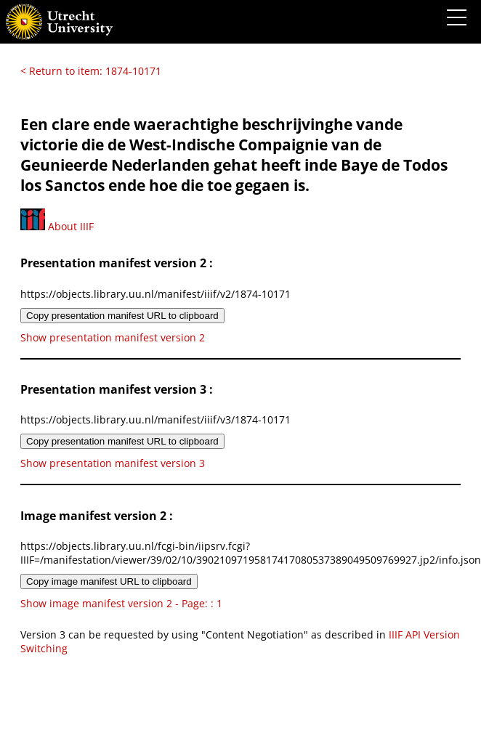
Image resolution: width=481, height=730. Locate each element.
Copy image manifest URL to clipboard (109, 581)
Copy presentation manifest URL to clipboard (122, 315)
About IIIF (57, 226)
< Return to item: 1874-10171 (90, 71)
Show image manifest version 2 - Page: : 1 (121, 603)
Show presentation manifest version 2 (112, 337)
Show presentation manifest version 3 (112, 463)
